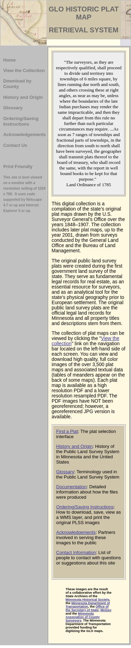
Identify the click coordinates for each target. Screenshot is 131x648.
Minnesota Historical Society (87, 599)
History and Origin (23, 97)
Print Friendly (17, 166)
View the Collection (24, 70)
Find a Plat (67, 431)
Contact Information (76, 552)
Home (9, 60)
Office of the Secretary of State (87, 608)
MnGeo (105, 610)
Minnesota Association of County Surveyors (83, 617)
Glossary (13, 107)
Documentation (71, 486)
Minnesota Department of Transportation (88, 604)
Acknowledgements (24, 134)
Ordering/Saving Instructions (20, 121)
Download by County (17, 83)
